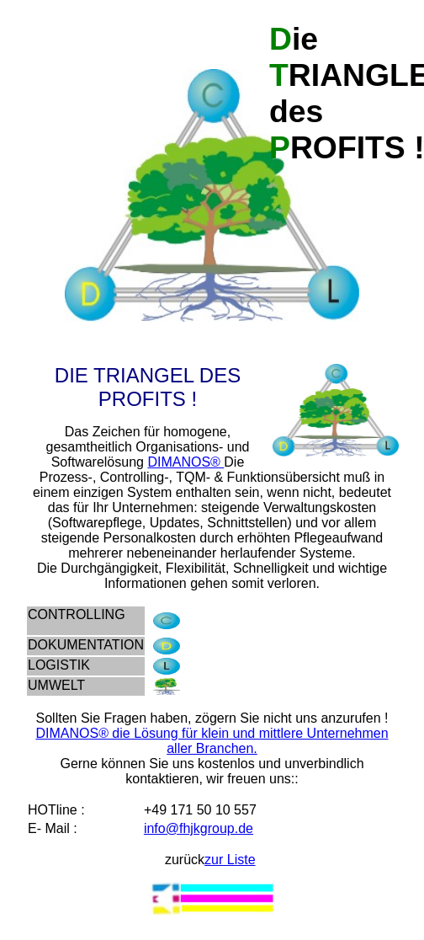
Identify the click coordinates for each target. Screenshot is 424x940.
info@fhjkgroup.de (198, 828)
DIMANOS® (185, 462)
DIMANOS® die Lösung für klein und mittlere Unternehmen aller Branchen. (211, 741)
